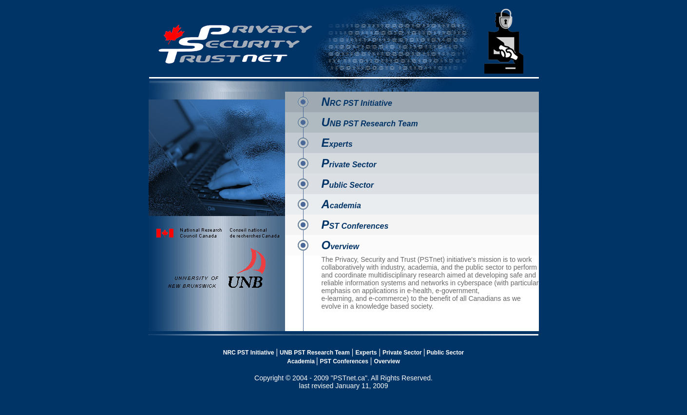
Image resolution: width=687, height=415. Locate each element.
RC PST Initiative (357, 103)
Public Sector (445, 352)
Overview (387, 361)
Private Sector (402, 352)
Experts (366, 352)
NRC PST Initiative (248, 352)
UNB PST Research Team (315, 352)
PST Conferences (344, 361)
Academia (301, 361)
